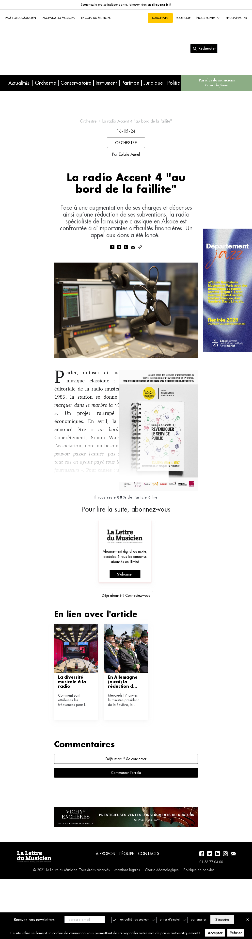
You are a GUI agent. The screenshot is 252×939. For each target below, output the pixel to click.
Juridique (153, 83)
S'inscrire (224, 919)
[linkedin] (126, 284)
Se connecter (236, 18)
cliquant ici (161, 4)
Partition (130, 83)
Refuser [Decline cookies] (242, 932)
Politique (176, 83)
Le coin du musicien (96, 18)
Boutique (183, 18)
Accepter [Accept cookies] (221, 932)
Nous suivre (208, 18)
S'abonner (160, 18)
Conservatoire (76, 83)
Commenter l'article (126, 826)
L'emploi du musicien (20, 18)
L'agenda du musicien (58, 18)
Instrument (106, 83)
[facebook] (112, 284)
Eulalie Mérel (129, 187)
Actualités (18, 83)
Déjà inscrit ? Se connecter (126, 812)
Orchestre (45, 83)
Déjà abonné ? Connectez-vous (126, 649)
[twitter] (119, 284)
